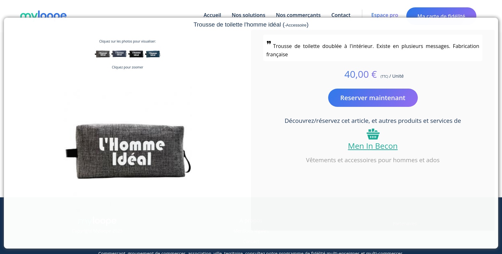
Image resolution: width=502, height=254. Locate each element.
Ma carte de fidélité (441, 16)
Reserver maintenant (373, 97)
